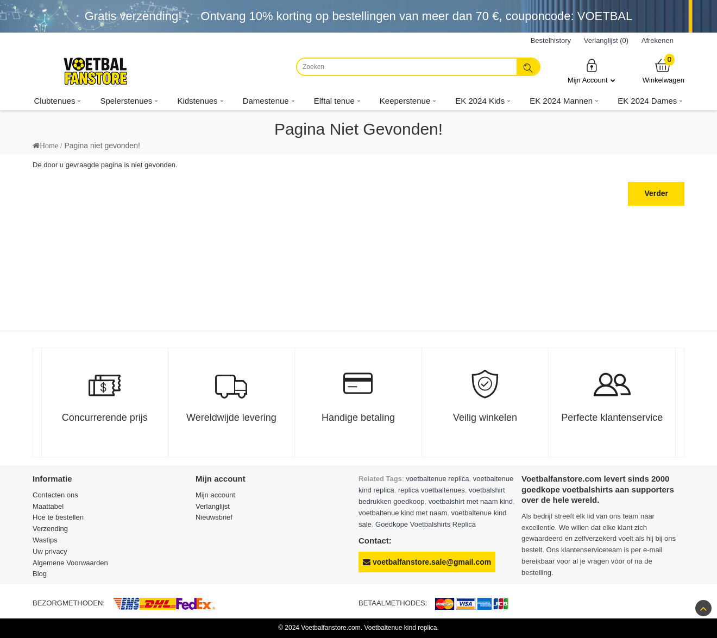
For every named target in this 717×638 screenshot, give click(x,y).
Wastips (45, 540)
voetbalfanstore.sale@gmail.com (427, 562)
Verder (656, 193)
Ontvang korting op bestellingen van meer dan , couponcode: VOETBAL (416, 16)
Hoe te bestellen (58, 517)
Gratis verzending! (133, 16)
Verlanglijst (213, 506)
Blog (40, 574)
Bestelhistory (551, 40)
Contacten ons (55, 495)
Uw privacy (50, 551)
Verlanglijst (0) (606, 40)
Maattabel (48, 506)
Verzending (50, 529)
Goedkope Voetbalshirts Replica (425, 524)
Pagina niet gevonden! (102, 145)
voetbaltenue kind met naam (402, 513)
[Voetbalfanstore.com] (95, 71)
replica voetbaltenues (431, 490)
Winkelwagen (663, 71)
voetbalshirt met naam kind (471, 501)
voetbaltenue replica (437, 479)
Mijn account (215, 495)
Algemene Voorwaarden (70, 563)
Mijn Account (591, 71)
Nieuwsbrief (214, 517)
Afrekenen (657, 40)
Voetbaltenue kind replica (400, 627)
